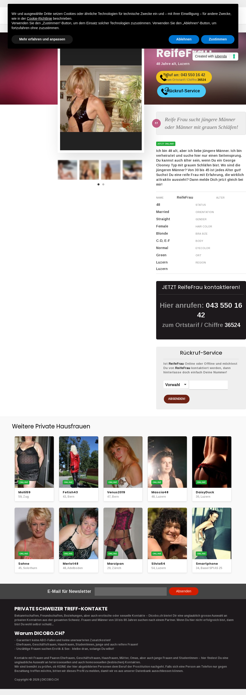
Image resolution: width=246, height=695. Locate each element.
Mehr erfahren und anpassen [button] (42, 39)
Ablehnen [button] (184, 39)
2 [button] (104, 185)
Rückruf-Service (189, 90)
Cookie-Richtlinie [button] (39, 18)
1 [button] (99, 185)
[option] (67, 170)
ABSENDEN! (182, 397)
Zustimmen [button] (218, 39)
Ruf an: (191, 79)
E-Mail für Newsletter (69, 590)
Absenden (183, 590)
